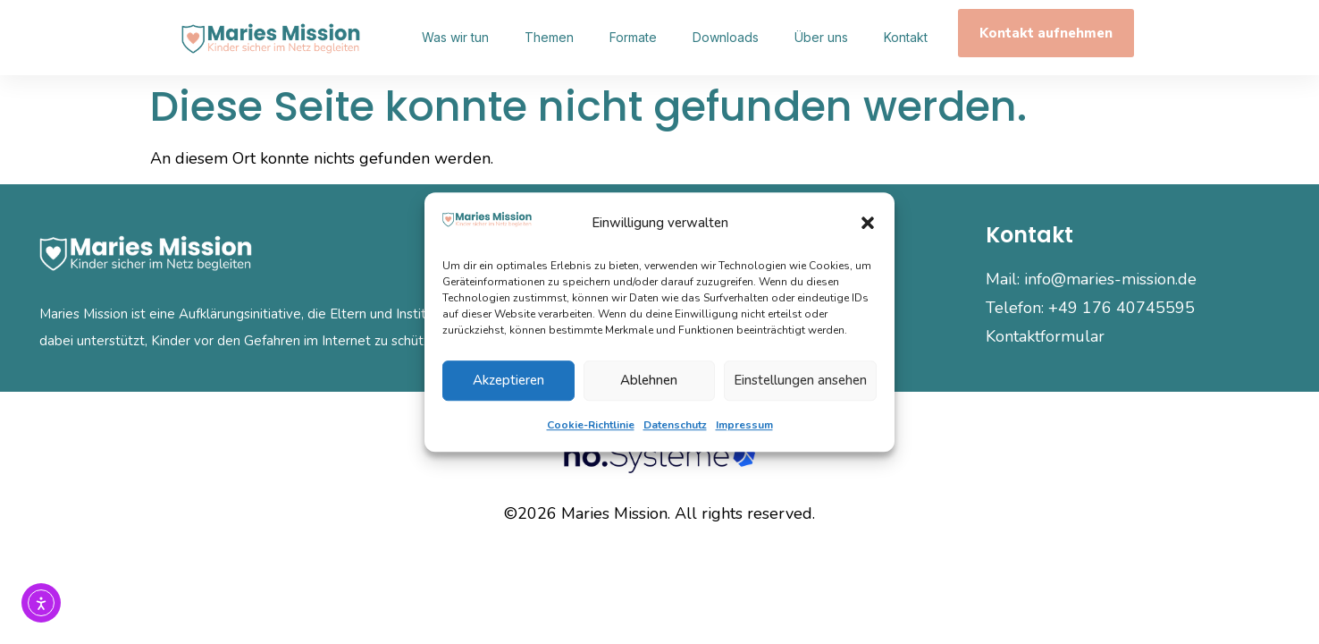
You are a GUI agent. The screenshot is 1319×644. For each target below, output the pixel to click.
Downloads (726, 37)
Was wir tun (455, 37)
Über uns (821, 37)
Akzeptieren (508, 380)
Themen (549, 37)
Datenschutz (675, 425)
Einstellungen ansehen (800, 380)
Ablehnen (648, 380)
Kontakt (906, 37)
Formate (633, 37)
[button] (868, 223)
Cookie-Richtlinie (590, 425)
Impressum (744, 425)
